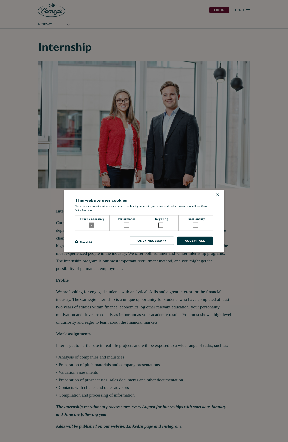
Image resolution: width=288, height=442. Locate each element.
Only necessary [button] (151, 240)
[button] (84, 242)
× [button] (217, 194)
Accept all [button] (195, 240)
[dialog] (144, 221)
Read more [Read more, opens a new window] (87, 210)
